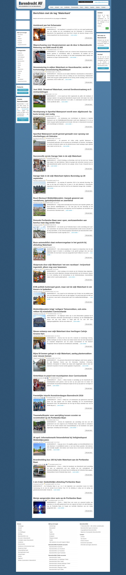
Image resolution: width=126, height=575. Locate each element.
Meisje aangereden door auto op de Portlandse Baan (57, 498)
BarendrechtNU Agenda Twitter (57, 565)
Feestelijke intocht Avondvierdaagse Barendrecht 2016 (58, 395)
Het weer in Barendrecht (24, 538)
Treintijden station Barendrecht (25, 540)
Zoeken (98, 7)
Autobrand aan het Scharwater (47, 25)
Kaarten (92, 7)
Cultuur (19, 63)
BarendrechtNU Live (23, 536)
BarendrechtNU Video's (22, 119)
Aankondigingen (21, 57)
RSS (50, 530)
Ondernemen (20, 69)
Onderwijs (20, 71)
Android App (52, 526)
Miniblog (20, 534)
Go (107, 28)
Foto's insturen (22, 89)
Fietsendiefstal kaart (23, 550)
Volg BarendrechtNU (22, 44)
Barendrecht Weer (103, 48)
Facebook (20, 40)
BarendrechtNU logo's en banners (89, 528)
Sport (19, 77)
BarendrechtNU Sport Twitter (56, 569)
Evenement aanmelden (86, 542)
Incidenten (67, 7)
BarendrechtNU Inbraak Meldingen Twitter (59, 563)
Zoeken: (99, 26)
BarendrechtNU (21, 61)
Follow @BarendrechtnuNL (101, 2)
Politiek (19, 73)
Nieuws (20, 530)
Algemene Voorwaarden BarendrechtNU (91, 532)
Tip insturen (83, 538)
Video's (86, 7)
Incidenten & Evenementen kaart (26, 546)
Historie (19, 65)
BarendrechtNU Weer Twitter (56, 561)
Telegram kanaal (53, 538)
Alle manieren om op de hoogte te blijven (59, 542)
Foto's (81, 7)
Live (62, 7)
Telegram (20, 38)
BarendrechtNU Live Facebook (57, 548)
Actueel (57, 7)
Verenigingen (20, 79)
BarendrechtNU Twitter (55, 557)
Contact (103, 7)
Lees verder (74, 35)
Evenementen (74, 7)
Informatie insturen (22, 92)
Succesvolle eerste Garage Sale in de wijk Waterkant (57, 156)
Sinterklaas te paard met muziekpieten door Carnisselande (60, 376)
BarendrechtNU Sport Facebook (57, 552)
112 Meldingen (21, 532)
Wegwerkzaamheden (22, 81)
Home (51, 7)
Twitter (19, 36)
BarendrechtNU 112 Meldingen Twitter (58, 559)
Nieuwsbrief (20, 34)
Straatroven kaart (22, 548)
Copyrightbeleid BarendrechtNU (89, 530)
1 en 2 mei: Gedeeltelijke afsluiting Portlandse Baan (57, 482)
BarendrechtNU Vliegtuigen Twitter (58, 567)
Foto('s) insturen (85, 540)
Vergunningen (21, 554)
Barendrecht (20, 59)
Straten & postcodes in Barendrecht (27, 560)
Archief (103, 68)
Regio (19, 75)
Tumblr (51, 540)
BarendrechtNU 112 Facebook (57, 550)
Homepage (21, 526)
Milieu (19, 67)
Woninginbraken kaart (23, 552)
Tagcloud (20, 558)
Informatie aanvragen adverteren (89, 544)
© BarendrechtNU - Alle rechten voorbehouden (92, 526)
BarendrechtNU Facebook (55, 546)
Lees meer (89, 38)
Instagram (20, 42)
